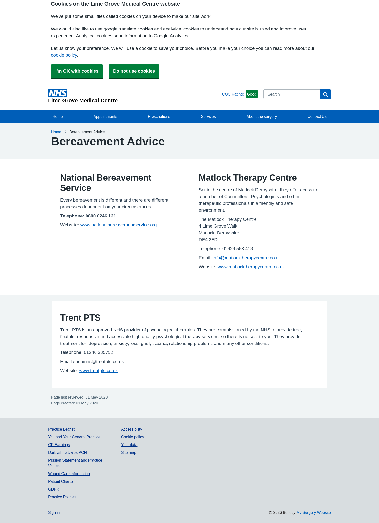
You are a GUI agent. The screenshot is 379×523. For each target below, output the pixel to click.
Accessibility (131, 429)
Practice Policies (62, 497)
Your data (129, 445)
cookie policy (64, 55)
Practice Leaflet (61, 429)
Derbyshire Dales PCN (67, 452)
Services (208, 116)
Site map (128, 452)
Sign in (54, 512)
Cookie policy (132, 437)
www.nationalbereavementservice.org (118, 225)
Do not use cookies (134, 71)
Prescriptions (159, 116)
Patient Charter (61, 481)
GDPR (53, 489)
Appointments (105, 116)
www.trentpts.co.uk (98, 370)
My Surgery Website (313, 512)
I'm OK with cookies (77, 71)
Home (57, 116)
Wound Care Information (69, 474)
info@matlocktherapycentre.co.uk (247, 257)
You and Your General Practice (74, 437)
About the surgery (262, 116)
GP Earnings (59, 445)
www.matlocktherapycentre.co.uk (251, 266)
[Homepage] (134, 96)
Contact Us (317, 116)
